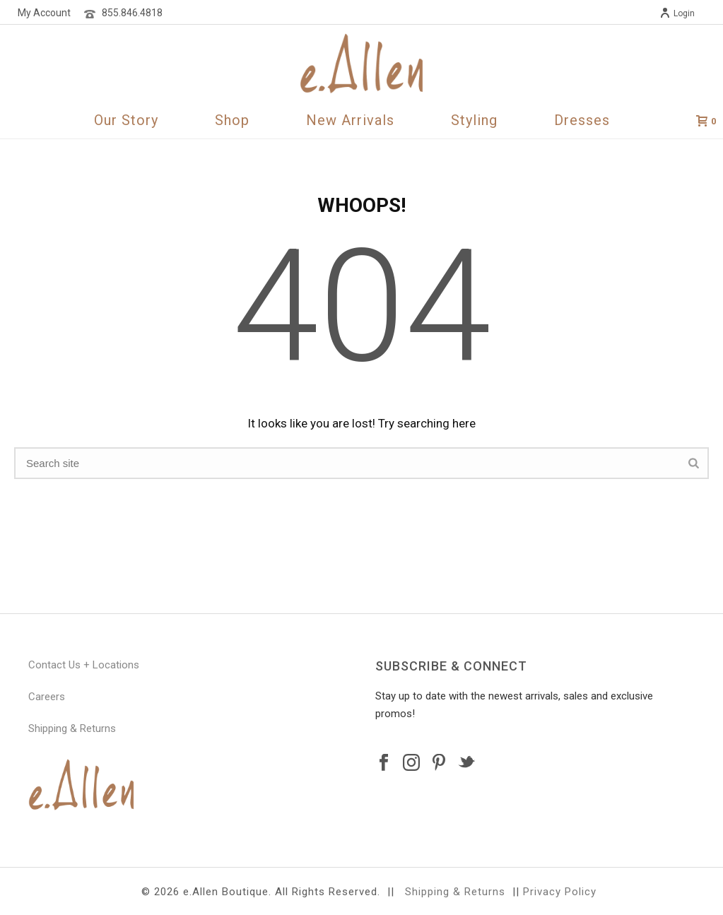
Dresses (582, 120)
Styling (474, 120)
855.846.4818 (132, 12)
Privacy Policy (559, 891)
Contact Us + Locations (83, 665)
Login (677, 13)
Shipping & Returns (72, 728)
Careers (46, 696)
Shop (232, 120)
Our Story (126, 120)
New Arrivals (350, 120)
